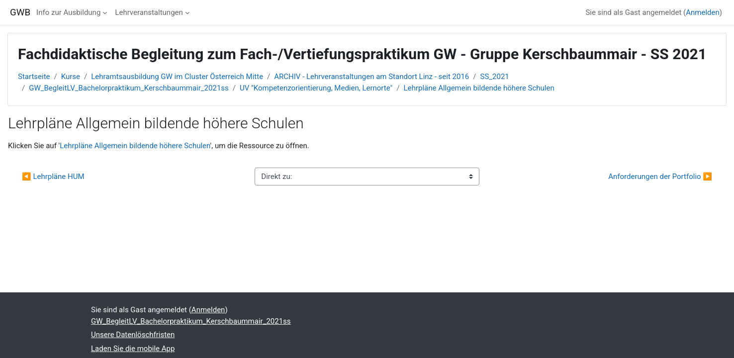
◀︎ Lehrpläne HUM (53, 176)
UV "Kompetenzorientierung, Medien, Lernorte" (316, 88)
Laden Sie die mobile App (133, 348)
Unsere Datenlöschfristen (133, 334)
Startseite (34, 76)
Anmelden (703, 12)
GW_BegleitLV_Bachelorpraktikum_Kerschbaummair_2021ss (129, 88)
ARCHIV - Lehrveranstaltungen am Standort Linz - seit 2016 (371, 76)
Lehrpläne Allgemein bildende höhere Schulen (479, 88)
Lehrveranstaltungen (149, 12)
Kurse (70, 76)
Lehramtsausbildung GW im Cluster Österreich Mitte (177, 76)
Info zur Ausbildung (68, 12)
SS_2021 (494, 76)
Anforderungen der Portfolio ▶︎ (660, 176)
